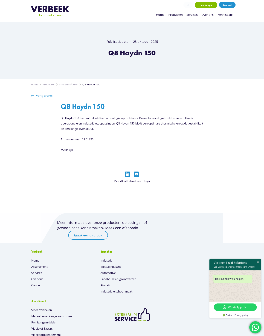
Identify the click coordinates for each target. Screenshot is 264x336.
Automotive (90, 274)
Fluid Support (206, 5)
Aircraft (88, 286)
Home (162, 15)
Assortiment (39, 268)
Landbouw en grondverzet (100, 280)
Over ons (208, 15)
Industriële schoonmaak (99, 293)
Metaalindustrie (93, 268)
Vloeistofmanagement (149, 286)
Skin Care (141, 293)
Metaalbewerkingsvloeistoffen (155, 268)
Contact (227, 5)
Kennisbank (225, 15)
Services (192, 15)
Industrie (89, 262)
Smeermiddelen (68, 86)
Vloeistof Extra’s (145, 280)
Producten (176, 15)
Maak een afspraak (176, 229)
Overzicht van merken (149, 304)
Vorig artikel (44, 98)
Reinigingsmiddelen (148, 274)
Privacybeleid (225, 330)
